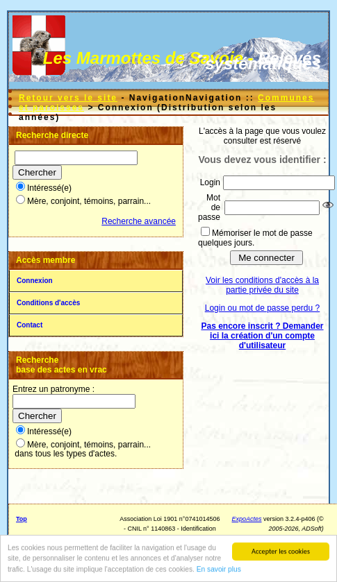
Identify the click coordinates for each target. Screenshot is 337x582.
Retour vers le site (68, 98)
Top (21, 518)
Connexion (35, 280)
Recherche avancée (138, 221)
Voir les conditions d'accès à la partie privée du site (262, 285)
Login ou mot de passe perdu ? (262, 308)
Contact (29, 325)
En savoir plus (219, 570)
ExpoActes (247, 518)
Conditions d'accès (48, 303)
